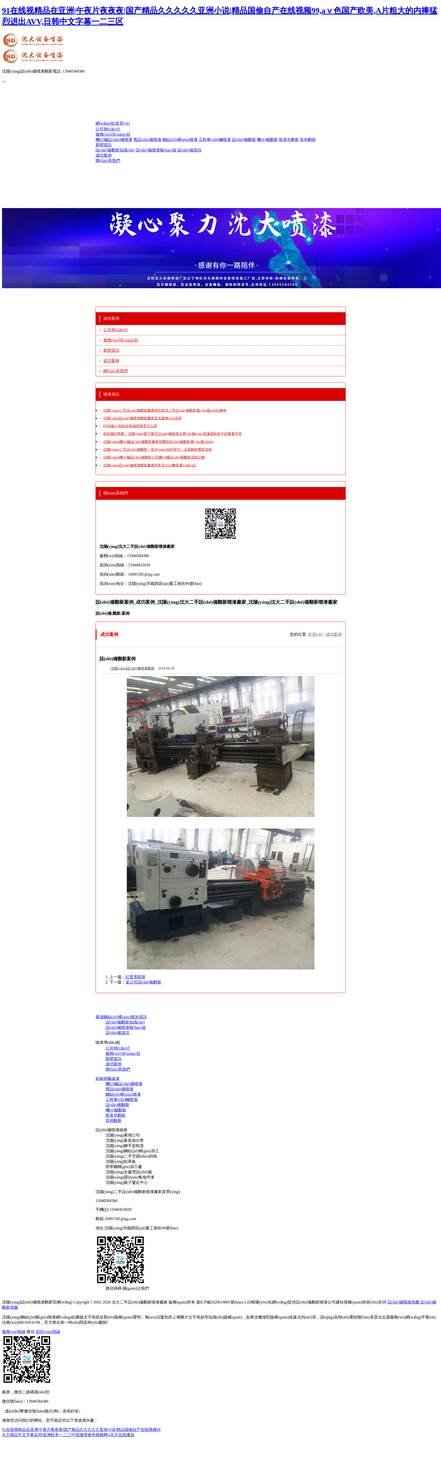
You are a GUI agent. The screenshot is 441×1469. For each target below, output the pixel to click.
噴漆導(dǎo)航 (108, 1042)
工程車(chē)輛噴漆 (215, 139)
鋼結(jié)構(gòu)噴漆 (180, 139)
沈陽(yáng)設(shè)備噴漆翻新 (133, 668)
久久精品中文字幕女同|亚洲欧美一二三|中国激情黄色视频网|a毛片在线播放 (68, 1435)
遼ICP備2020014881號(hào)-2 (221, 1302)
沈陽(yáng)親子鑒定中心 (127, 1182)
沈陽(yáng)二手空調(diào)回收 (132, 1156)
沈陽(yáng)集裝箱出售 (125, 1140)
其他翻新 (308, 139)
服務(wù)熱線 (14, 1332)
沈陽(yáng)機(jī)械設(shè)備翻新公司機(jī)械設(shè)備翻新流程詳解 (154, 457)
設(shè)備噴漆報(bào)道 (156, 150)
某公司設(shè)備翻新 (144, 982)
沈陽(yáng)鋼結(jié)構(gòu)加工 (132, 1151)
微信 (31, 1332)
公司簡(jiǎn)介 (108, 129)
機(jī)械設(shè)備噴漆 (114, 139)
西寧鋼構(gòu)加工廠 (124, 1167)
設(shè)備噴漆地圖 (403, 1302)
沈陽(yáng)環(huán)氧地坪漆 (130, 1177)
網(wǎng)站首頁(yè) (113, 123)
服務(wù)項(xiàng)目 (113, 134)
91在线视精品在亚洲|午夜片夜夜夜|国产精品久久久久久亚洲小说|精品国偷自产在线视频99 (81, 1429)
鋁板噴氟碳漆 (108, 1078)
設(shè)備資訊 (189, 150)
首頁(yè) (315, 634)
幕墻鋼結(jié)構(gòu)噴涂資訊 (121, 1017)
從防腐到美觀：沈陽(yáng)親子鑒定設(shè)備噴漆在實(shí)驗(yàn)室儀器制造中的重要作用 (172, 434)
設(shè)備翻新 (244, 139)
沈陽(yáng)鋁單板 (121, 1161)
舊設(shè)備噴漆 (147, 139)
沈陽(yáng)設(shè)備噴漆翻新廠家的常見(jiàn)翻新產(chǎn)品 (149, 465)
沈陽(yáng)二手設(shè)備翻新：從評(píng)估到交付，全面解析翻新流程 (157, 449)
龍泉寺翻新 (289, 139)
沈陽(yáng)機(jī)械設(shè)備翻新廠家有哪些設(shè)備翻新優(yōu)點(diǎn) (158, 442)
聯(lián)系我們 (108, 160)
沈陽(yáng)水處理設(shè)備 (129, 1172)
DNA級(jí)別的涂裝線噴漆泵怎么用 (130, 426)
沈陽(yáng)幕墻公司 (123, 1135)
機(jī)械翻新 (267, 139)
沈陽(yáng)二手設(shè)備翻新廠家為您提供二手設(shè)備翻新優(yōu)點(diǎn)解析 (165, 410)
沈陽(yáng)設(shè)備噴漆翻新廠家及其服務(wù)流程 (142, 418)
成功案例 (104, 155)
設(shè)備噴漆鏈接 (112, 1130)
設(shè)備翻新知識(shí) (115, 150)
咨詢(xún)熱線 (48, 1332)
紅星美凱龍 (136, 977)
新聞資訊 (104, 145)
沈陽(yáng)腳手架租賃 (125, 1146)
